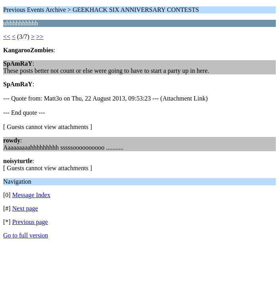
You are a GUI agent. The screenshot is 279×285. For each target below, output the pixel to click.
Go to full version (25, 235)
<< (6, 36)
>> (39, 36)
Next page (25, 208)
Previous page (30, 221)
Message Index (31, 195)
